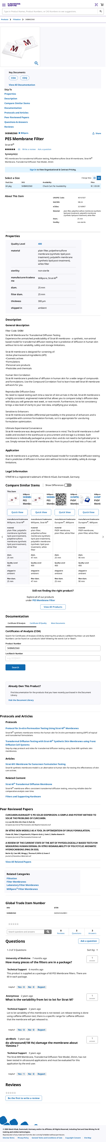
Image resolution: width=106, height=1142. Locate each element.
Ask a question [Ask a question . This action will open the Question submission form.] (44, 149)
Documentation (13, 107)
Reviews (9, 126)
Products (4, 19)
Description (10, 98)
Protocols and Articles (16, 112)
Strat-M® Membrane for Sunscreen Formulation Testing (36, 764)
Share (96, 133)
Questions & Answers (16, 122)
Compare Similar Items (17, 103)
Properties (10, 93)
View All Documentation (22, 84)
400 (40, 243)
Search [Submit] (15, 667)
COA (13, 77)
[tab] (7, 19)
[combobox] (53, 11)
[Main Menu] (4, 5)
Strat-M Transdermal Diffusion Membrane (29, 784)
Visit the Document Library (21, 700)
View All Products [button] (53, 606)
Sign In (33, 169)
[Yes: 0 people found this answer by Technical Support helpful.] (21, 987)
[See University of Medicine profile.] (18, 958)
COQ (24, 77)
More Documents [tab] (58, 623)
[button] (92, 959)
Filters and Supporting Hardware (23, 796)
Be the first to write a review (25, 1099)
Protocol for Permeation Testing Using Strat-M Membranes (42, 728)
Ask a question (89, 940)
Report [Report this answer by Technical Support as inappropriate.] (41, 987)
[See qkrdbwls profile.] (11, 1039)
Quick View (17, 512)
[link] (13, 924)
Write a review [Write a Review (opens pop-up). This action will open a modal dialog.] (29, 149)
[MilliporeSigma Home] (14, 4)
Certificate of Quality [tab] (38, 623)
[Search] (101, 11)
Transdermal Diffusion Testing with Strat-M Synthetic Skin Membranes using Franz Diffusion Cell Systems (51, 742)
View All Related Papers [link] (18, 861)
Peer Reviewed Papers (16, 117)
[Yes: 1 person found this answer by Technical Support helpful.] (21, 1074)
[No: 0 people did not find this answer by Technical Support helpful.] (31, 987)
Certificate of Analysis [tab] (16, 623)
